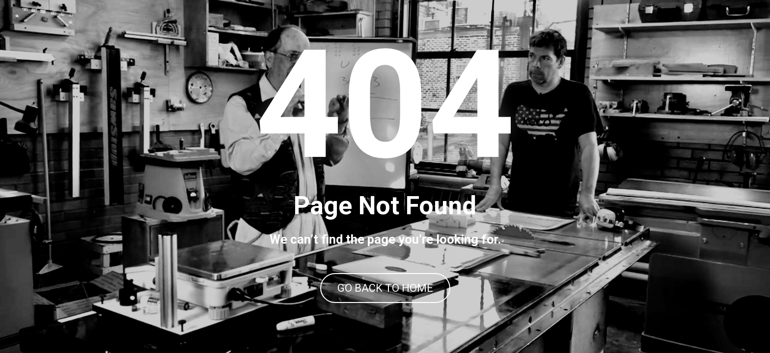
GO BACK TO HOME (385, 288)
